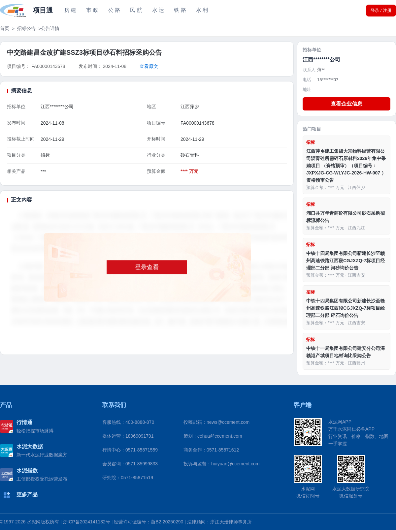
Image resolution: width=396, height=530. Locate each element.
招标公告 (26, 28)
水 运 (158, 10)
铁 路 (180, 10)
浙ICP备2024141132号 (86, 521)
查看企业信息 (346, 104)
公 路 (114, 10)
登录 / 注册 (381, 10)
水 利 (202, 10)
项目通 (43, 10)
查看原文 (149, 66)
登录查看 (147, 267)
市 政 (92, 10)
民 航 (136, 10)
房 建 (70, 10)
